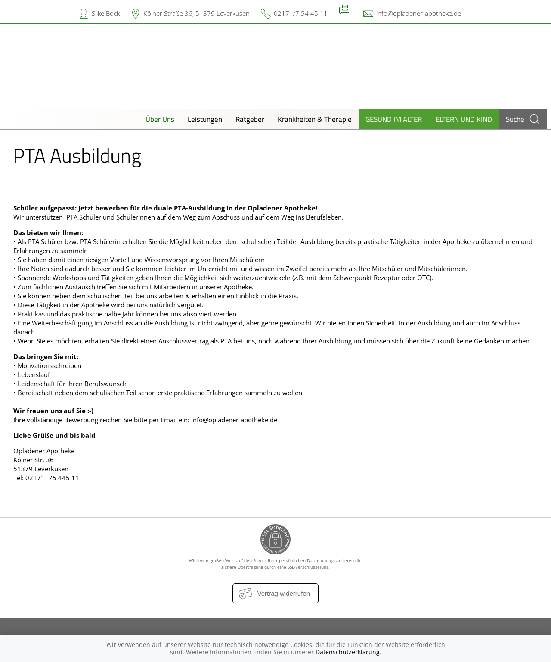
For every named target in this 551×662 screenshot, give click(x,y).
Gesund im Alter (393, 119)
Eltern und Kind (464, 119)
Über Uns (159, 119)
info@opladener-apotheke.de (418, 13)
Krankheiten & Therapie (315, 119)
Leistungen (205, 119)
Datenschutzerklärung (348, 652)
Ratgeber (249, 119)
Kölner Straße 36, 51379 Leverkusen (196, 13)
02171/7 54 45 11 (301, 13)
